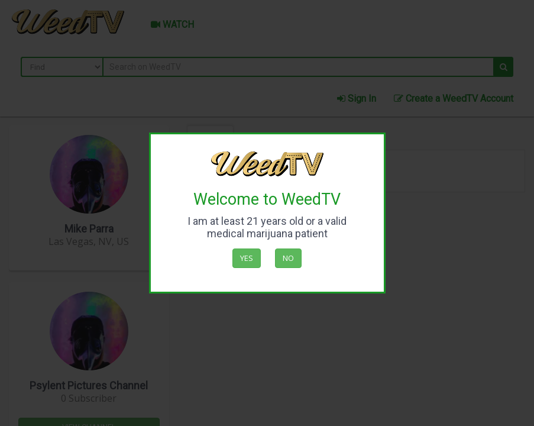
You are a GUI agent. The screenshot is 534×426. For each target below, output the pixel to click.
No (288, 258)
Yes (246, 258)
